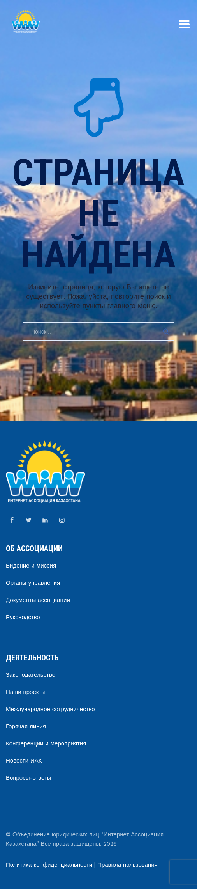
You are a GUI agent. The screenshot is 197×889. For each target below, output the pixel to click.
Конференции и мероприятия (46, 743)
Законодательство (30, 674)
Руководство (23, 617)
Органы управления (33, 582)
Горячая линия (26, 726)
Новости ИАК (24, 760)
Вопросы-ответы (28, 777)
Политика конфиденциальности (49, 864)
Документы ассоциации (38, 599)
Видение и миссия (31, 565)
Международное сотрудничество (50, 709)
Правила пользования (127, 864)
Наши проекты (26, 692)
